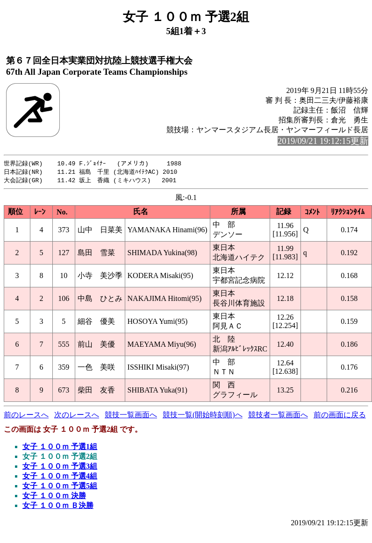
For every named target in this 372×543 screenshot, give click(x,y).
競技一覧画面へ (131, 416)
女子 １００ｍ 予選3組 (59, 468)
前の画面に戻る (340, 416)
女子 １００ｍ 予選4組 (59, 477)
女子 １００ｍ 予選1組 (59, 448)
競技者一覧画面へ (278, 416)
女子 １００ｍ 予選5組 (59, 487)
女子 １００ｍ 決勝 (54, 497)
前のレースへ (26, 416)
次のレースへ (76, 416)
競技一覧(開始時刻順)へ (203, 416)
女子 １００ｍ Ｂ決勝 (57, 507)
